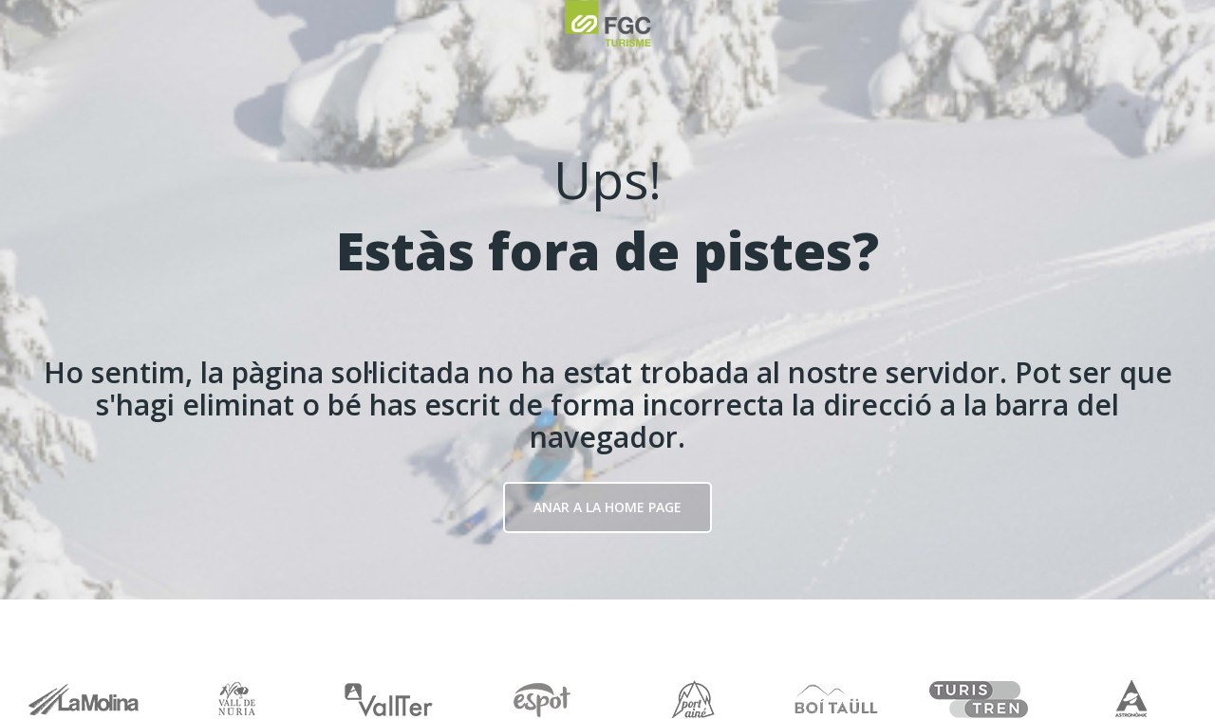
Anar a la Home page (607, 507)
